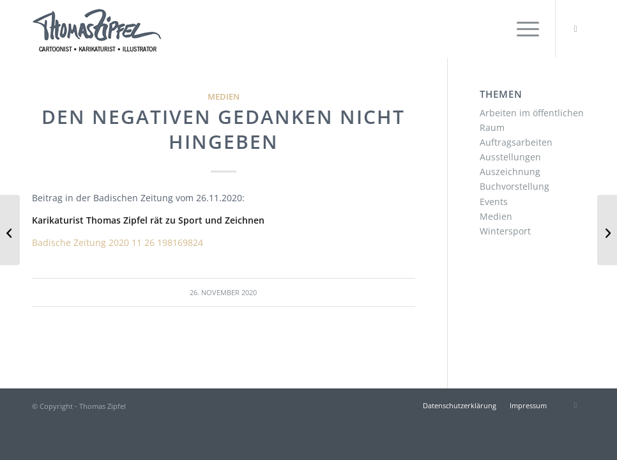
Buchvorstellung (514, 186)
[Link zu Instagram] (575, 28)
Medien (224, 96)
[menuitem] (521, 28)
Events (494, 201)
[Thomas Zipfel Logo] (97, 28)
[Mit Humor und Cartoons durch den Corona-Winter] (607, 230)
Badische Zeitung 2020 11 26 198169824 (117, 242)
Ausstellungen (510, 157)
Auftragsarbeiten (516, 142)
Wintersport (505, 231)
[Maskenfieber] (10, 230)
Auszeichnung (510, 171)
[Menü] (521, 28)
